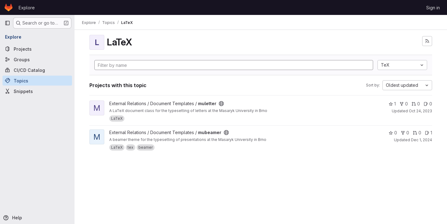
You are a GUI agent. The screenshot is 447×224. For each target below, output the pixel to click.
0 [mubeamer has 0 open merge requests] (417, 132)
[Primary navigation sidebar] (7, 23)
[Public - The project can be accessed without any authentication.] (221, 103)
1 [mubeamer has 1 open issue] (428, 132)
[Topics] (37, 81)
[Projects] (37, 49)
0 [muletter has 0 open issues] (428, 103)
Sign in (433, 7)
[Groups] (37, 59)
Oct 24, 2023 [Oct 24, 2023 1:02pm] (420, 111)
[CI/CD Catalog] (37, 70)
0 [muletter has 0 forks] (404, 103)
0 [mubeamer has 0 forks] (405, 132)
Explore (27, 7)
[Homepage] (8, 7)
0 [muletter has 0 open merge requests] (416, 103)
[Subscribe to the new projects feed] (427, 41)
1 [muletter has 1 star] (392, 103)
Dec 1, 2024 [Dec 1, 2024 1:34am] (421, 140)
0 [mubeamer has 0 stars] (393, 132)
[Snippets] (37, 91)
